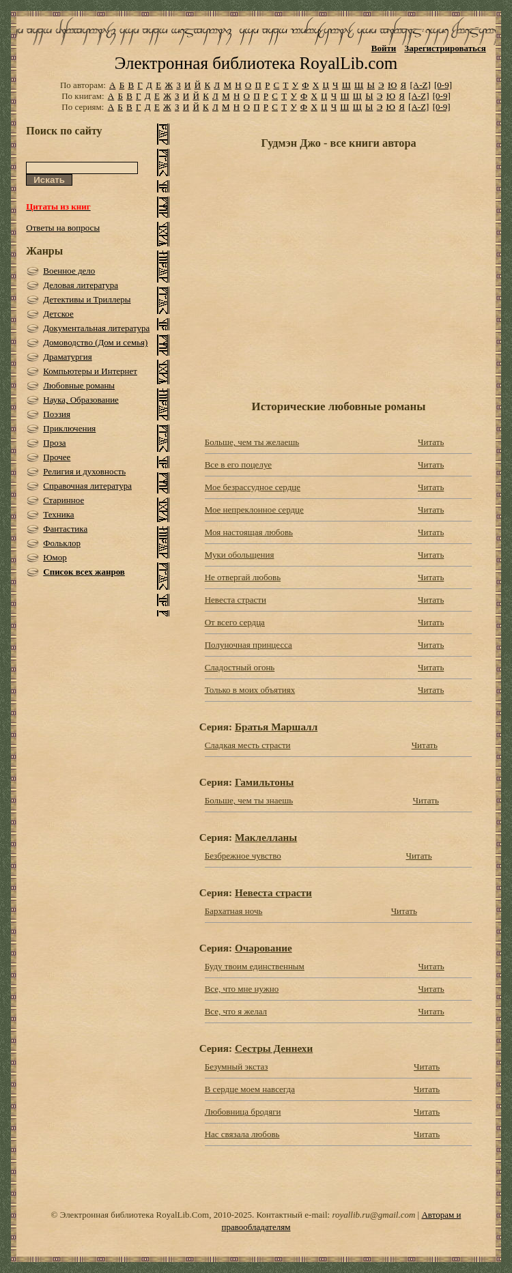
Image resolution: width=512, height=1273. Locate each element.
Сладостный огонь (240, 667)
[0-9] (443, 85)
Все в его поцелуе (238, 464)
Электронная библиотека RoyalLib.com (256, 63)
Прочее (56, 457)
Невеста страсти (235, 600)
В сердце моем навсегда (250, 1089)
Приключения (69, 428)
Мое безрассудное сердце (252, 487)
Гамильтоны (264, 782)
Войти (384, 48)
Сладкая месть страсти (248, 745)
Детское (58, 314)
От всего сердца (235, 622)
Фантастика (65, 529)
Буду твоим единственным (254, 966)
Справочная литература (87, 486)
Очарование (263, 948)
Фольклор (62, 543)
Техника (58, 514)
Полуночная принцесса (248, 645)
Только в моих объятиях (250, 690)
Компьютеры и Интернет (90, 371)
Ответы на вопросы (63, 228)
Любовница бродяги (243, 1111)
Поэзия (56, 414)
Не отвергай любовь (243, 577)
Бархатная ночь (234, 911)
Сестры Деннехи (274, 1048)
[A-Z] (420, 85)
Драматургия (67, 357)
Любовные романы (79, 385)
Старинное (63, 500)
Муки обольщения (239, 554)
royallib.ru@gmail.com (373, 1215)
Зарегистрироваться (444, 48)
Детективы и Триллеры (86, 299)
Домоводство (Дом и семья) (95, 342)
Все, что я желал (236, 1011)
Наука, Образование (81, 400)
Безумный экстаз (236, 1066)
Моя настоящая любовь (249, 532)
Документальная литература (96, 328)
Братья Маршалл (276, 726)
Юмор (55, 557)
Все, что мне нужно (242, 989)
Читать (431, 442)
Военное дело (69, 271)
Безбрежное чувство (243, 855)
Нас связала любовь (242, 1134)
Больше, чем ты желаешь (252, 442)
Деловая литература (80, 285)
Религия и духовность (84, 471)
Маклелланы (266, 837)
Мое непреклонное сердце (254, 509)
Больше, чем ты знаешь (249, 800)
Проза (54, 443)
